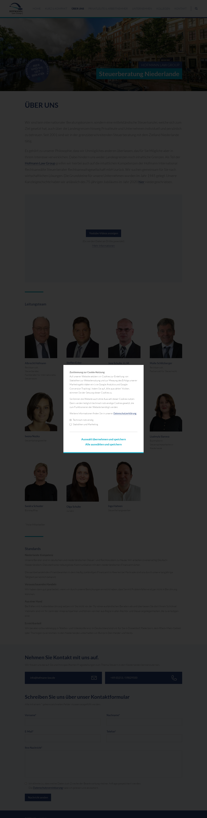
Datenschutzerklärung (125, 413)
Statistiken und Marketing (84, 424)
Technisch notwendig (81, 420)
